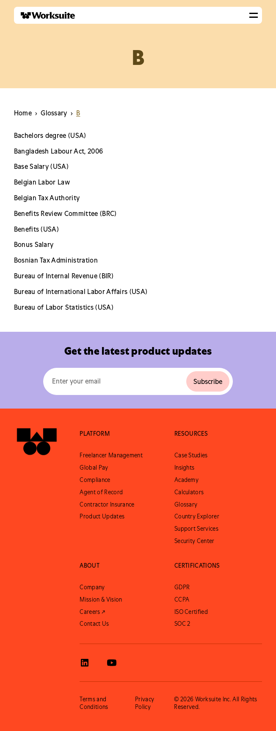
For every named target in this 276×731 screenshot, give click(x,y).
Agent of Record (101, 492)
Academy (186, 480)
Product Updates (102, 516)
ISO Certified (191, 612)
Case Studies (191, 455)
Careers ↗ (92, 612)
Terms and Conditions (94, 703)
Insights (184, 467)
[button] (253, 15)
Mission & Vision (101, 599)
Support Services (196, 528)
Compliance (95, 480)
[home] (44, 15)
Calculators (189, 492)
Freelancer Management (111, 455)
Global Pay (94, 467)
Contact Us (94, 623)
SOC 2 (182, 623)
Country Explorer (196, 516)
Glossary (186, 504)
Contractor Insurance (107, 504)
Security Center (194, 541)
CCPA (181, 599)
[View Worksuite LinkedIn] (85, 663)
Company (92, 587)
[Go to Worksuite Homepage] (37, 443)
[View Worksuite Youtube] (112, 663)
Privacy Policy (144, 703)
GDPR (182, 587)
